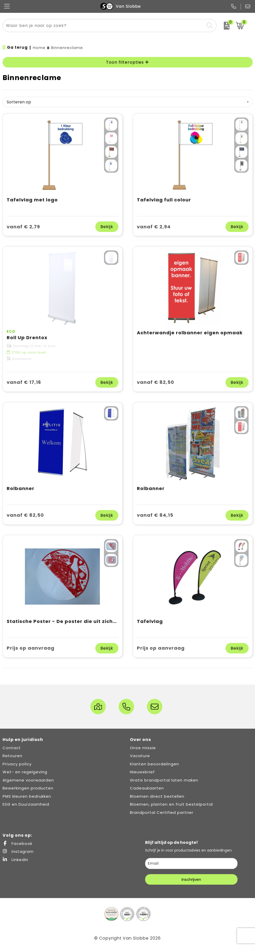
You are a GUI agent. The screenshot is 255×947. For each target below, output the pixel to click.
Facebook (17, 843)
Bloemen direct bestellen (157, 796)
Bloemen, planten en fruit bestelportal (171, 804)
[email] (191, 863)
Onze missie (143, 747)
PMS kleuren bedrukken (27, 796)
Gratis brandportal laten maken (164, 780)
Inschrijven (191, 879)
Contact (12, 747)
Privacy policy (17, 764)
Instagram (18, 851)
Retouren (12, 755)
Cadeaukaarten (147, 788)
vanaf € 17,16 (24, 382)
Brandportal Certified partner (161, 812)
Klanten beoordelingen (154, 764)
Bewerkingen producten (28, 788)
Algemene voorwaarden (28, 780)
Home (39, 47)
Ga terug (17, 47)
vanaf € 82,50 (155, 382)
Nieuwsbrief (142, 772)
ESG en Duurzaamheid (26, 804)
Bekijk (106, 227)
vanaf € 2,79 (23, 227)
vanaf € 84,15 (155, 515)
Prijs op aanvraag (30, 648)
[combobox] (103, 25)
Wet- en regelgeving (25, 772)
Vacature (140, 755)
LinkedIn (15, 859)
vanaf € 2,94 (154, 227)
